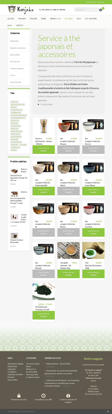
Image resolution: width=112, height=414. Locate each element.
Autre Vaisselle (15, 82)
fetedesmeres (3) (18, 118)
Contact (19, 25)
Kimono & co (55, 19)
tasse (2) (14, 145)
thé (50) (23, 145)
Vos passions (91, 19)
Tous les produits (33, 364)
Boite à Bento (15, 55)
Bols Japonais (15, 62)
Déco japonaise (32, 374)
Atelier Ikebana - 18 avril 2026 (58, 364)
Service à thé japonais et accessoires (59, 46)
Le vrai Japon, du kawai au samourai (52, 9)
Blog (10, 25)
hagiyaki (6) (15, 126)
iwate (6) (14, 128)
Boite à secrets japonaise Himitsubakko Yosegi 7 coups (18, 197)
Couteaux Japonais (17, 68)
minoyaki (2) (16, 137)
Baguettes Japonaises (18, 48)
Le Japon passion (32, 377)
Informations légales (15, 364)
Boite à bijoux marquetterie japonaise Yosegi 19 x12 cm (18, 174)
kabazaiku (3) (16, 131)
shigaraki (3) (16, 142)
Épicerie (33, 19)
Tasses (12, 75)
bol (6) (13, 107)
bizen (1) (14, 102)
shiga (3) (14, 139)
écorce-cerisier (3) (19, 115)
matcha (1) (15, 134)
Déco (79, 19)
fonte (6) (15, 120)
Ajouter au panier (43, 149)
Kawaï (43, 19)
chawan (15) (16, 112)
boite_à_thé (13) (17, 104)
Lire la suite (47, 104)
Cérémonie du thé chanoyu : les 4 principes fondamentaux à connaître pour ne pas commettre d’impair (62, 383)
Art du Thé (14, 41)
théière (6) (15, 147)
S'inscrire (100, 2)
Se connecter (91, 2)
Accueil (11, 19)
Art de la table (31, 372)
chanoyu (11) (16, 110)
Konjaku (22, 19)
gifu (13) (14, 123)
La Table (69, 19)
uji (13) (14, 150)
